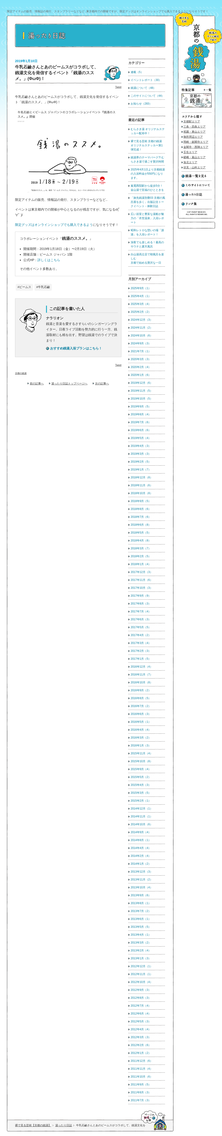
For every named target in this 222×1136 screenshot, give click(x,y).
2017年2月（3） (141, 651)
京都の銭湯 (21, 373)
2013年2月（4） (141, 950)
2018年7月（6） (141, 516)
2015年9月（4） (141, 769)
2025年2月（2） (141, 312)
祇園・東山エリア (194, 131)
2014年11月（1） (142, 816)
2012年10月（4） (142, 982)
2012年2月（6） (141, 1045)
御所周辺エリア (193, 136)
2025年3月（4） (141, 304)
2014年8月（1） (141, 840)
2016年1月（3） (141, 745)
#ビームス (24, 287)
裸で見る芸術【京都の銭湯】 (33, 1125)
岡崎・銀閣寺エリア (195, 142)
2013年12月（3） (142, 871)
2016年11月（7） (142, 674)
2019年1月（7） (141, 469)
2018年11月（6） (142, 485)
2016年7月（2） (141, 706)
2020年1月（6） (141, 375)
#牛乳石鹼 (43, 287)
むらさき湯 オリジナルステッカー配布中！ (148, 131)
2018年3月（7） (141, 548)
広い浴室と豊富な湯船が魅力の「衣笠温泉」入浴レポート (147, 218)
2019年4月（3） (141, 446)
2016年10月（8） (142, 682)
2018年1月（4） (141, 564)
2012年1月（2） (141, 1053)
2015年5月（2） (141, 777)
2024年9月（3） (141, 343)
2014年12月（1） (142, 808)
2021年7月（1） (141, 351)
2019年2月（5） (141, 461)
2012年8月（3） (141, 997)
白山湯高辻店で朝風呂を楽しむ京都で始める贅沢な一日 (147, 258)
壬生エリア (190, 152)
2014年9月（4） (141, 832)
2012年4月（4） (141, 1029)
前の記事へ (37, 383)
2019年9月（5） (141, 406)
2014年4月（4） (141, 848)
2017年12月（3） (142, 572)
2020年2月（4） (141, 367)
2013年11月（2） (142, 879)
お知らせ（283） (141, 103)
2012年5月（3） (141, 1021)
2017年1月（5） (141, 658)
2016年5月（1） (141, 721)
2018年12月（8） (142, 477)
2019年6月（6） (141, 430)
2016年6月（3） (141, 714)
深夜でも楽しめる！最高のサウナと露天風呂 (147, 244)
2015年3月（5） (141, 792)
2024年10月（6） (142, 335)
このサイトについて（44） (147, 95)
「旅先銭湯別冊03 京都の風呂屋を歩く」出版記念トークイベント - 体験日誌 (148, 202)
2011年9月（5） (141, 1084)
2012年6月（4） (141, 1013)
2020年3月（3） (141, 359)
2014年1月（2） (141, 863)
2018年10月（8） (142, 493)
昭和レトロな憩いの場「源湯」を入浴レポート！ (147, 232)
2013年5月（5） (141, 926)
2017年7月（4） (141, 611)
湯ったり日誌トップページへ (69, 383)
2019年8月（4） (141, 414)
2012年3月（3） (141, 1037)
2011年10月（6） (142, 1076)
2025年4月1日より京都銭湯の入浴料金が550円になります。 (148, 173)
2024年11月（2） (142, 327)
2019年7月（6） (141, 422)
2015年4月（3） (141, 785)
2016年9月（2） (141, 690)
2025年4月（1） (141, 296)
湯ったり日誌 (63, 1125)
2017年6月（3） (141, 619)
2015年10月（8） (142, 761)
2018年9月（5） (141, 501)
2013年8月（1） (141, 903)
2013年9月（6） (141, 895)
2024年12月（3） (142, 319)
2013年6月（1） (141, 919)
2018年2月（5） (141, 556)
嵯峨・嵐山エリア (194, 157)
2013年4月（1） (141, 934)
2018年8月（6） (141, 509)
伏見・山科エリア (194, 167)
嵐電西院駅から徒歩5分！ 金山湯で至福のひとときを (147, 188)
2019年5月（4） (141, 438)
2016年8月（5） (141, 698)
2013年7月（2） (141, 911)
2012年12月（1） (142, 966)
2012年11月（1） (142, 974)
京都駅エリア (191, 121)
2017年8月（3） (141, 603)
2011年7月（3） (141, 1100)
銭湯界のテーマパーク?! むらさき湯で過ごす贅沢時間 (147, 159)
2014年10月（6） (142, 824)
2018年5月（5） (141, 532)
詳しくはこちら (48, 260)
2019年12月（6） (142, 382)
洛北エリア (190, 162)
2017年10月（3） (142, 587)
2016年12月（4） (142, 666)
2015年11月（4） (142, 753)
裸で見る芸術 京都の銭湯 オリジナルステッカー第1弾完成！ (148, 145)
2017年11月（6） (142, 580)
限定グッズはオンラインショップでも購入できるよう (54, 225)
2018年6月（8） (141, 524)
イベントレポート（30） (146, 80)
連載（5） (137, 72)
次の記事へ (102, 383)
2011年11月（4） (142, 1068)
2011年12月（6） (142, 1060)
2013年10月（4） (142, 887)
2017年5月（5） (141, 627)
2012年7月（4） (141, 1005)
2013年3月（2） (141, 942)
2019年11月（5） (142, 390)
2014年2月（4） (141, 856)
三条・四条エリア (194, 126)
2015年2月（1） (141, 800)
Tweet (118, 87)
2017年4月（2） (141, 635)
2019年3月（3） (141, 453)
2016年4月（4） (141, 729)
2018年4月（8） (141, 540)
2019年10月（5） (142, 398)
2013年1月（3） (141, 958)
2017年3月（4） (141, 643)
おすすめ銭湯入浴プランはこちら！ (76, 348)
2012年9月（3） (141, 990)
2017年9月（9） (141, 595)
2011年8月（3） (141, 1092)
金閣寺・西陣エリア (195, 147)
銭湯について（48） (143, 88)
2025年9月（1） (141, 288)
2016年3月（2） (141, 737)
